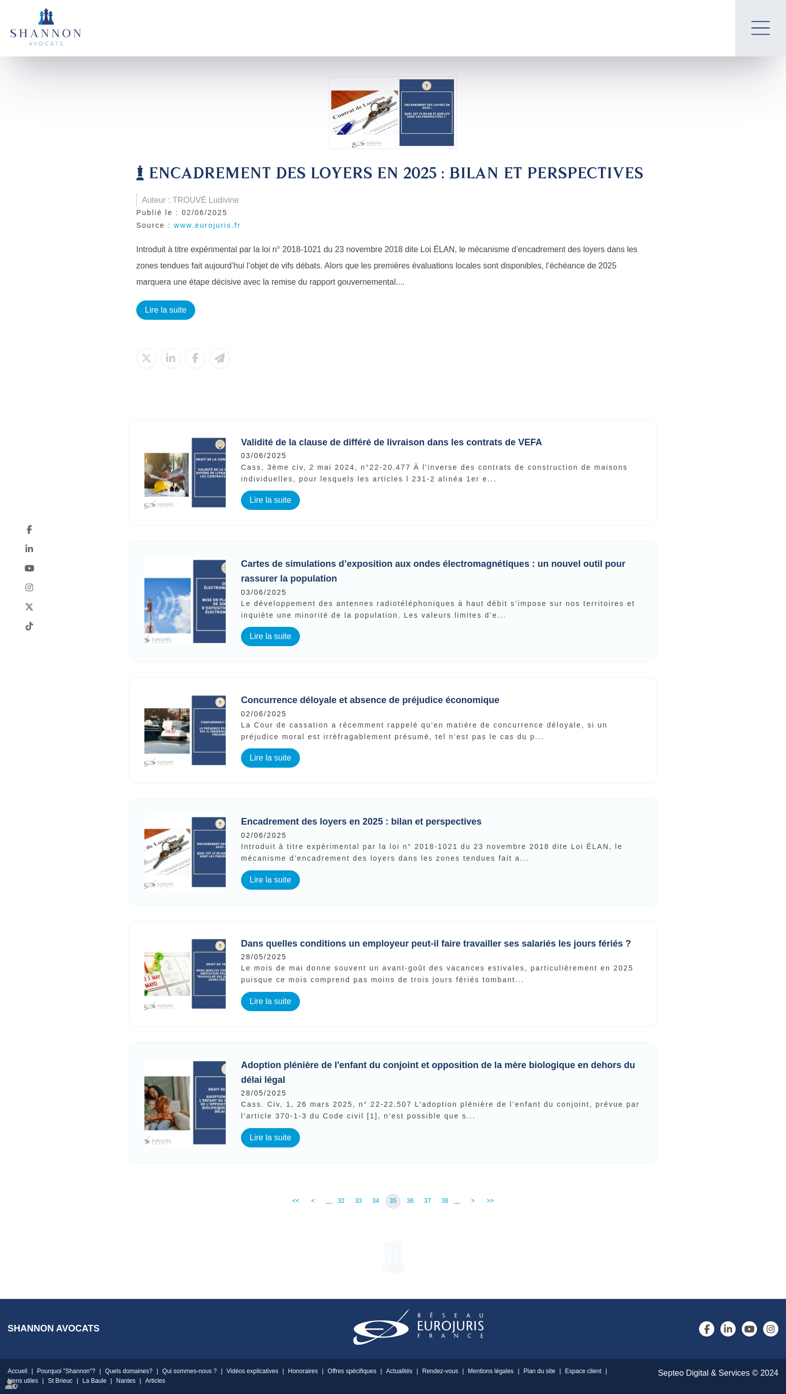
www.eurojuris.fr (207, 225)
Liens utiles (23, 1380)
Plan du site (540, 1371)
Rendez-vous (440, 1371)
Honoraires (303, 1371)
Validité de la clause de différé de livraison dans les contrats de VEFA (391, 442)
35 (392, 1200)
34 (375, 1200)
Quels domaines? (129, 1371)
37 (427, 1200)
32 (341, 1200)
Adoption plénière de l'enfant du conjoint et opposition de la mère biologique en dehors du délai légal (438, 1072)
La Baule (94, 1380)
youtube (29, 568)
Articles (155, 1380)
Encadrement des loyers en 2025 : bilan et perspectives (361, 821)
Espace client (583, 1371)
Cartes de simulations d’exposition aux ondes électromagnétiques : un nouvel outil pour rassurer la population (433, 571)
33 (358, 1200)
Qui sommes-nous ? (189, 1371)
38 (444, 1200)
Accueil (17, 1371)
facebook (29, 529)
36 (410, 1200)
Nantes (125, 1380)
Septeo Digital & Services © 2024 (718, 1373)
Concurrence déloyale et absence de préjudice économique (370, 700)
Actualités (399, 1371)
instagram (29, 587)
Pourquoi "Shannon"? (66, 1371)
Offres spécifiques (351, 1371)
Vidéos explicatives (253, 1371)
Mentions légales (490, 1371)
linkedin (29, 548)
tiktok (29, 625)
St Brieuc (60, 1380)
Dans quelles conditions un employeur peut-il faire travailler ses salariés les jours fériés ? (436, 943)
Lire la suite (166, 310)
